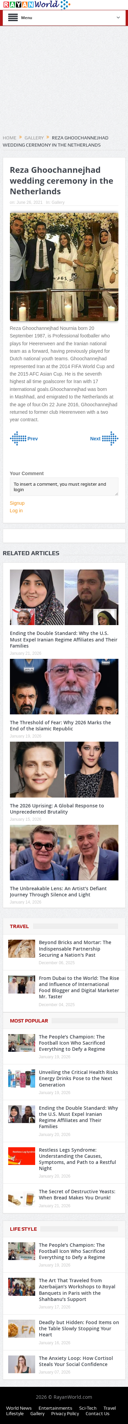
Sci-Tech (88, 1408)
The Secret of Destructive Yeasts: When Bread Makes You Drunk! (77, 1194)
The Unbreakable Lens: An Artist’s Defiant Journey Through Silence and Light (58, 891)
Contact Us (98, 1413)
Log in (16, 510)
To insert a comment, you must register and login (64, 487)
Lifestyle (15, 1413)
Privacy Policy (65, 1413)
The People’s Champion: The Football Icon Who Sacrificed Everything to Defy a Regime (72, 1042)
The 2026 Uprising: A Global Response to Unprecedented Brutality (57, 808)
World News (19, 1408)
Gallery (58, 202)
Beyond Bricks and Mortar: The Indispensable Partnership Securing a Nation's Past (75, 948)
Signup (17, 503)
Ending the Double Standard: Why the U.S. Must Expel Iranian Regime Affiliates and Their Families (63, 639)
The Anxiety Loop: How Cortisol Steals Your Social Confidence (76, 1361)
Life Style (23, 1229)
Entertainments (55, 1408)
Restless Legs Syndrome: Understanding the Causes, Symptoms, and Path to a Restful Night (77, 1159)
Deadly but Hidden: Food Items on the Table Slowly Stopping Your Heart (79, 1328)
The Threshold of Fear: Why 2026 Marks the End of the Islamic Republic (60, 725)
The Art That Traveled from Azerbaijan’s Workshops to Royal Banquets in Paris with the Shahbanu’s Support (77, 1289)
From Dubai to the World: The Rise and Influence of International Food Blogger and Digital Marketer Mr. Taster (79, 987)
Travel (19, 926)
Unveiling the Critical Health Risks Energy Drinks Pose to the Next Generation (78, 1078)
